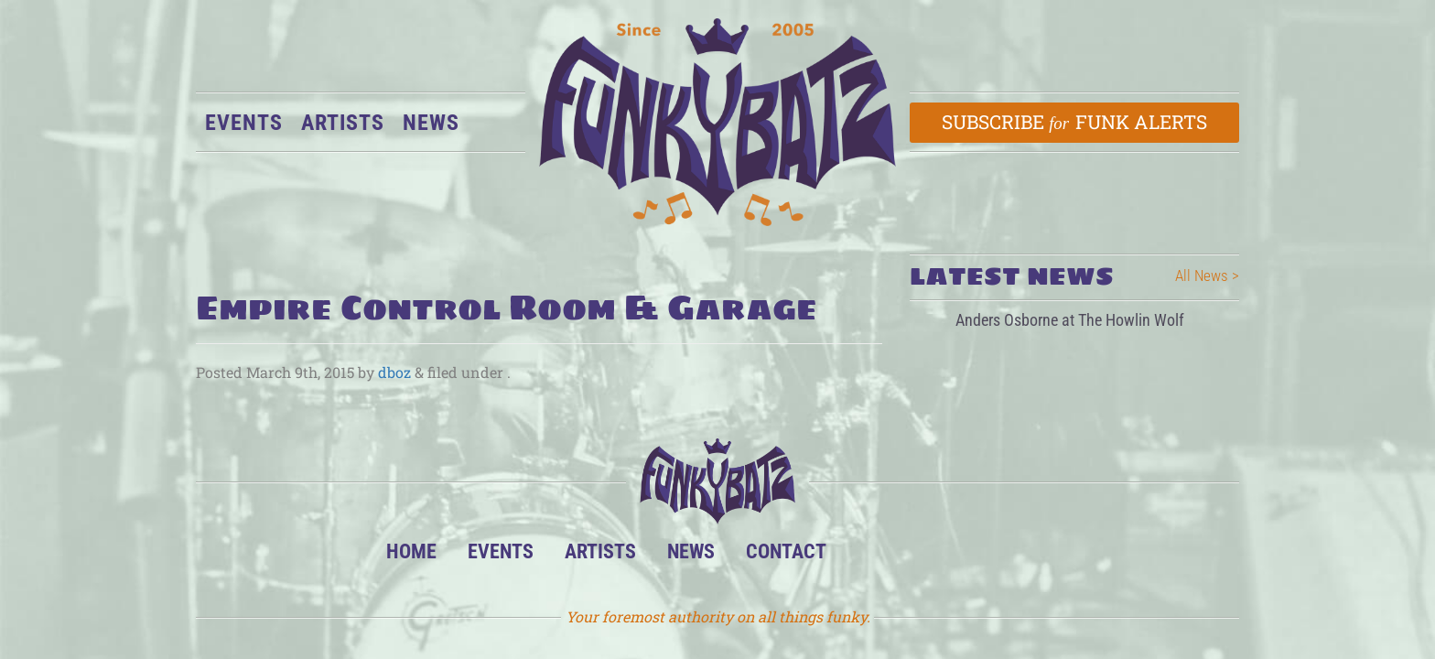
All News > (1207, 275)
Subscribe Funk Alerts (1074, 122)
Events (244, 122)
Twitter (982, 556)
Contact (786, 551)
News (431, 122)
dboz (394, 372)
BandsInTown (870, 556)
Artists (342, 122)
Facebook (926, 556)
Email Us (1037, 556)
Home (411, 551)
